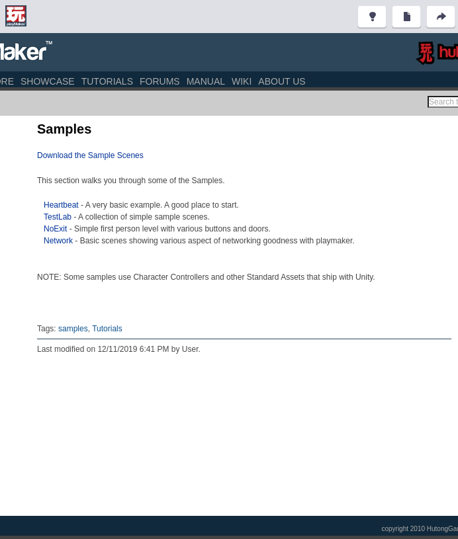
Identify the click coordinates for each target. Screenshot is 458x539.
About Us (281, 81)
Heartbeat (61, 205)
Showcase (48, 81)
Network (58, 240)
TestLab (58, 217)
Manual (206, 81)
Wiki (242, 81)
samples (73, 328)
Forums (160, 81)
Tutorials (107, 81)
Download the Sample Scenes (90, 155)
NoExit (55, 228)
